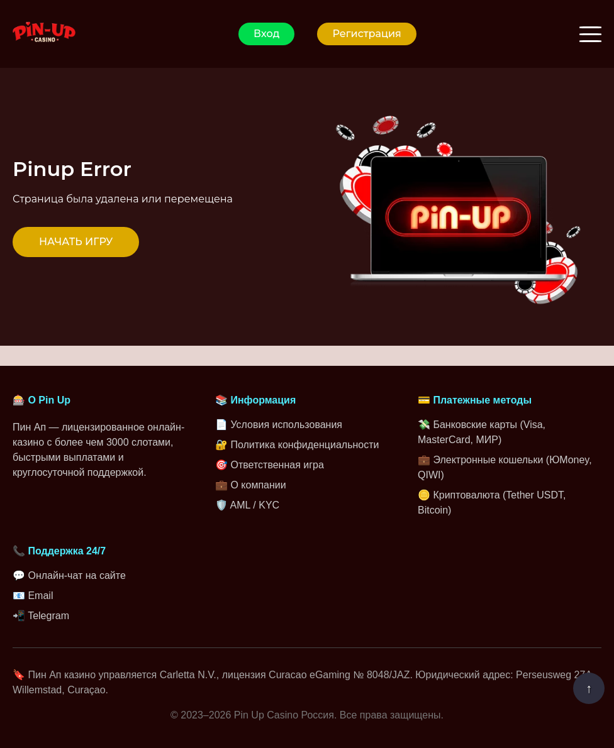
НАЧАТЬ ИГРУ (76, 242)
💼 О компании (250, 485)
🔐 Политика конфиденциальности (297, 444)
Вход (266, 34)
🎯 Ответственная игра (269, 464)
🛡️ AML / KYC (247, 505)
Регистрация (366, 34)
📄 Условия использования (278, 424)
